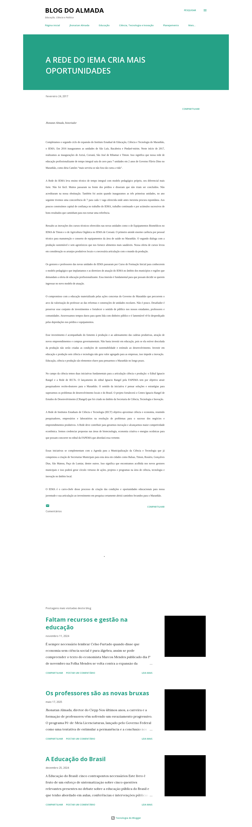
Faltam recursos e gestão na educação (87, 623)
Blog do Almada (74, 10)
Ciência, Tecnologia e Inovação (136, 25)
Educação (104, 25)
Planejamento (171, 25)
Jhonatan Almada (79, 25)
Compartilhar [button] (191, 108)
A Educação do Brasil (76, 759)
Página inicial (52, 25)
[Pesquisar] (190, 10)
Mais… (192, 25)
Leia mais (147, 672)
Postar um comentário (80, 672)
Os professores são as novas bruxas (97, 693)
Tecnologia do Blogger (126, 817)
